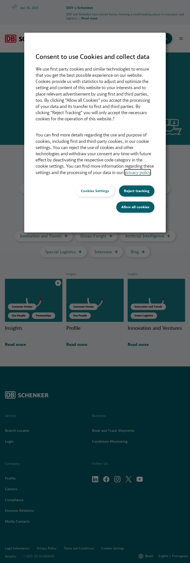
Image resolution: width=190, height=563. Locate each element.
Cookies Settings (95, 191)
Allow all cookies (135, 207)
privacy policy (137, 172)
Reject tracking (136, 191)
